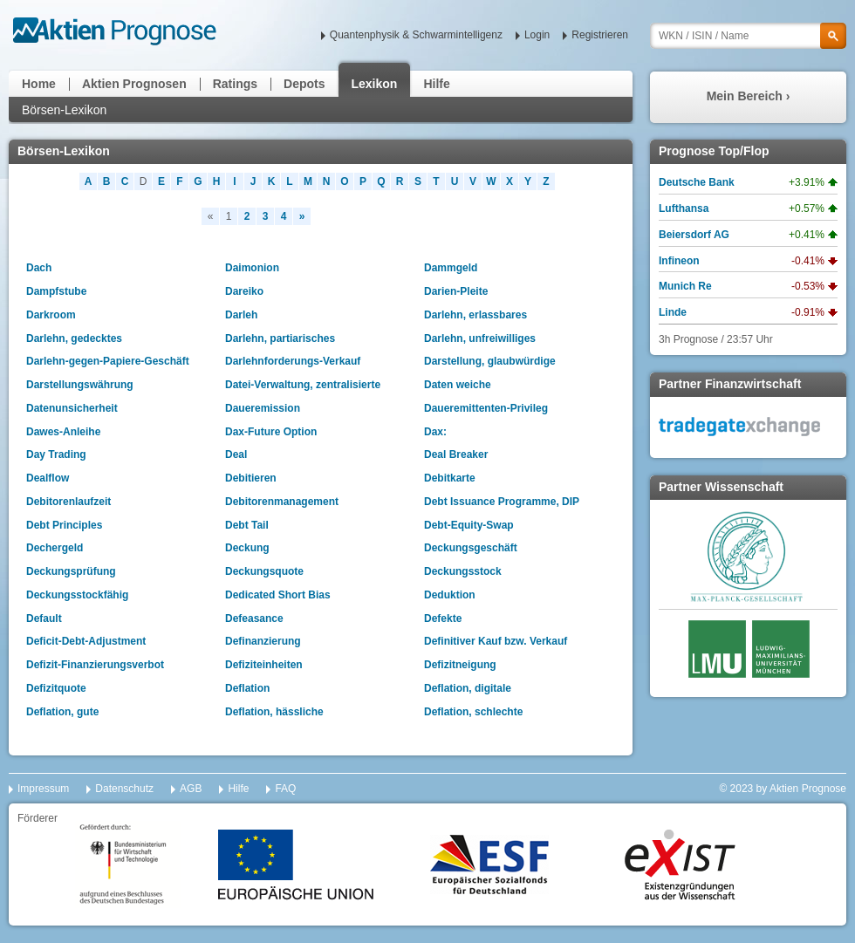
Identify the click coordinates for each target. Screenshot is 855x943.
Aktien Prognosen (134, 84)
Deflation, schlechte (473, 712)
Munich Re (685, 286)
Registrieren (599, 35)
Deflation (247, 688)
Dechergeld (54, 548)
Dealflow (47, 478)
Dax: (435, 432)
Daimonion (252, 268)
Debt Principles (64, 525)
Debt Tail (247, 525)
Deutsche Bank (697, 182)
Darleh (241, 315)
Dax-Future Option (271, 432)
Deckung (247, 548)
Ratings (235, 84)
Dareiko (244, 291)
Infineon (679, 261)
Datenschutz (124, 788)
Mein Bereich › (748, 96)
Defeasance (254, 618)
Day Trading (56, 454)
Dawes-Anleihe (63, 432)
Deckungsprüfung (71, 571)
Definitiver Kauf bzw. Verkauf (495, 641)
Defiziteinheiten (264, 665)
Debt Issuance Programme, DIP (501, 501)
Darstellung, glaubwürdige (490, 361)
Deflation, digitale (467, 688)
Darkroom (51, 315)
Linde (673, 312)
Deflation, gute (62, 712)
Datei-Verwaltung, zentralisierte (302, 385)
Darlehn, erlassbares (475, 315)
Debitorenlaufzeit (68, 501)
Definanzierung (263, 641)
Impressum (43, 788)
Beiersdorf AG (694, 235)
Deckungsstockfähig (77, 595)
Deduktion (449, 595)
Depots (304, 84)
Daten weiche (457, 385)
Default (44, 618)
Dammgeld (450, 268)
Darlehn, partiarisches (280, 338)
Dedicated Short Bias (278, 595)
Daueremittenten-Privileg (486, 408)
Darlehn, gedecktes (74, 338)
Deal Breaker (456, 454)
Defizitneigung (460, 665)
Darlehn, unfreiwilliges (480, 338)
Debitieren (251, 478)
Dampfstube (56, 291)
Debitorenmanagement (282, 501)
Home (39, 84)
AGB (191, 788)
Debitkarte (449, 478)
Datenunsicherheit (72, 408)
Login (537, 35)
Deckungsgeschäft (470, 548)
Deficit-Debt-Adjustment (86, 641)
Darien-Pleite (456, 291)
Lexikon (375, 84)
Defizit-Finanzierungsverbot (95, 665)
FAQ (285, 788)
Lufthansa (683, 208)
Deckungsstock (463, 571)
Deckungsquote (264, 571)
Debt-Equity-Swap (469, 525)
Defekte (443, 618)
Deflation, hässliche (274, 712)
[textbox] (748, 36)
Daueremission (262, 408)
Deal (236, 454)
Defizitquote (56, 688)
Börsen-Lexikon (64, 110)
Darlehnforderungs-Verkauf (292, 361)
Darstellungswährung (79, 385)
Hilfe (436, 84)
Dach (38, 268)
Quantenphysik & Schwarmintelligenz (416, 35)
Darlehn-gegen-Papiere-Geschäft (107, 361)
